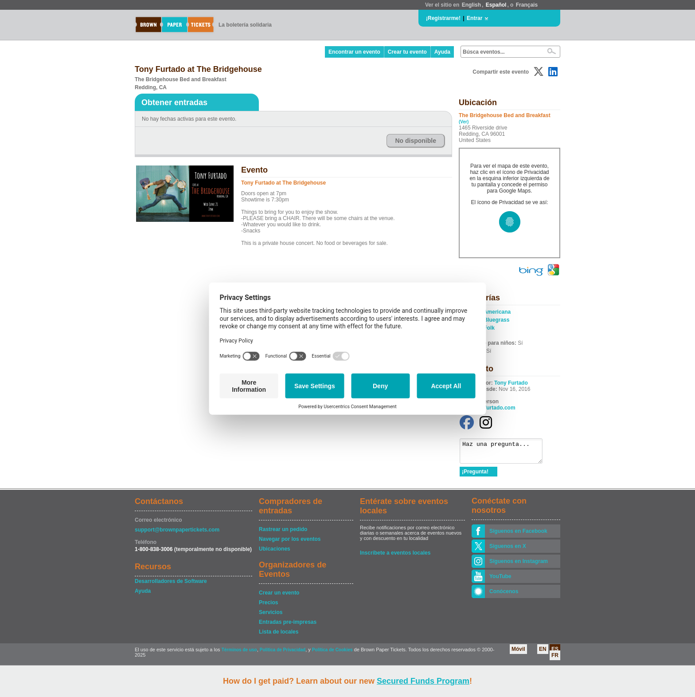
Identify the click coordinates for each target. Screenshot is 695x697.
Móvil (518, 653)
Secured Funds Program (423, 681)
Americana (497, 312)
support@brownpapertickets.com (177, 534)
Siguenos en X (507, 550)
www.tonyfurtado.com (487, 408)
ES (554, 653)
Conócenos (503, 595)
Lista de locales (278, 636)
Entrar (474, 18)
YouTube (500, 580)
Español (496, 5)
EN (543, 653)
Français (527, 5)
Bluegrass (496, 320)
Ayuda (442, 52)
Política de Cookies (332, 653)
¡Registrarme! (443, 18)
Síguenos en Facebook (518, 535)
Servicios (270, 616)
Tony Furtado (511, 383)
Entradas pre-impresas (287, 626)
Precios (268, 606)
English (471, 5)
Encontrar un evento (354, 52)
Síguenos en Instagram (518, 565)
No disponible (415, 140)
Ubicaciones (274, 553)
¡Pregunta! (475, 476)
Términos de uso (239, 653)
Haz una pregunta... (505, 453)
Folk (489, 328)
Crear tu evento (407, 52)
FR (554, 659)
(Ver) (464, 121)
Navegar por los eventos (289, 543)
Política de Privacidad (282, 653)
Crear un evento (279, 597)
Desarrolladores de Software (171, 585)
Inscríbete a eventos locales (395, 557)
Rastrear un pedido (283, 533)
